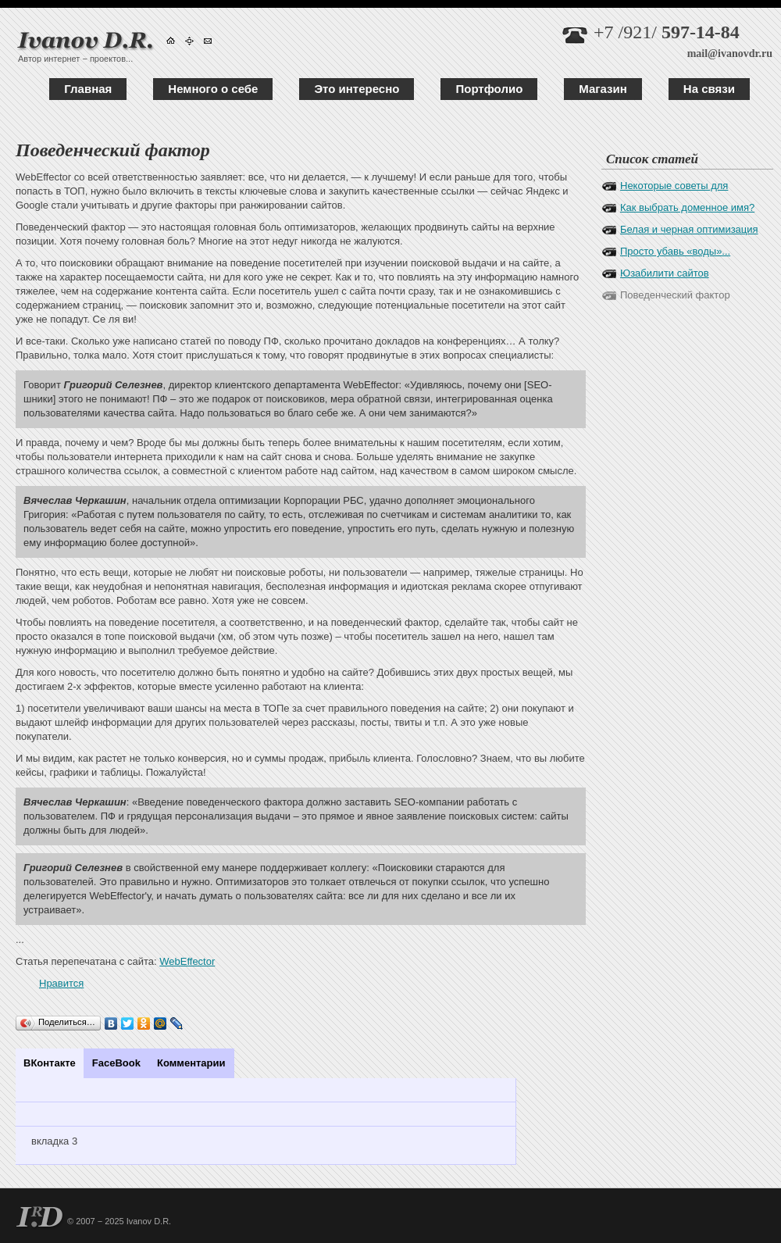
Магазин (603, 88)
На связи (709, 88)
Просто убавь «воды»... (675, 251)
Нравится (61, 983)
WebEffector (187, 961)
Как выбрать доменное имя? (687, 207)
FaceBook (116, 1063)
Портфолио (488, 88)
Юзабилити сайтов (664, 273)
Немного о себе (213, 88)
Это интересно (356, 88)
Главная (88, 88)
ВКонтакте (49, 1063)
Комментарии (191, 1063)
